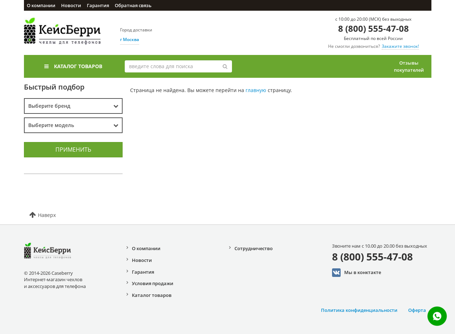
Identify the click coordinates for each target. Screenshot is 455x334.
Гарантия (98, 5)
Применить (73, 149)
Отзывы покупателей (409, 66)
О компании (41, 5)
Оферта (417, 310)
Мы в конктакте (356, 272)
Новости (71, 5)
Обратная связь (133, 5)
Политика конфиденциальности (359, 310)
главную (256, 90)
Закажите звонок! (400, 46)
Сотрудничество (253, 248)
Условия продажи (152, 283)
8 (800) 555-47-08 (373, 28)
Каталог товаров (73, 66)
